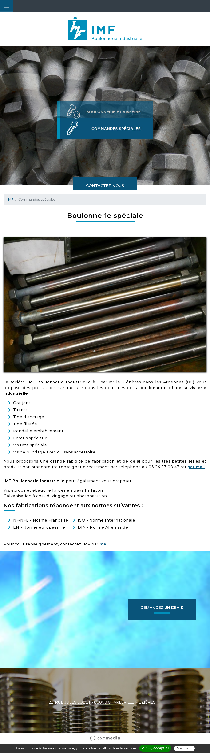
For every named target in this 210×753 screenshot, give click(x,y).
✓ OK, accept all (155, 748)
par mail (196, 467)
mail (104, 544)
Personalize (184, 748)
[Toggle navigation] (6, 6)
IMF (10, 199)
